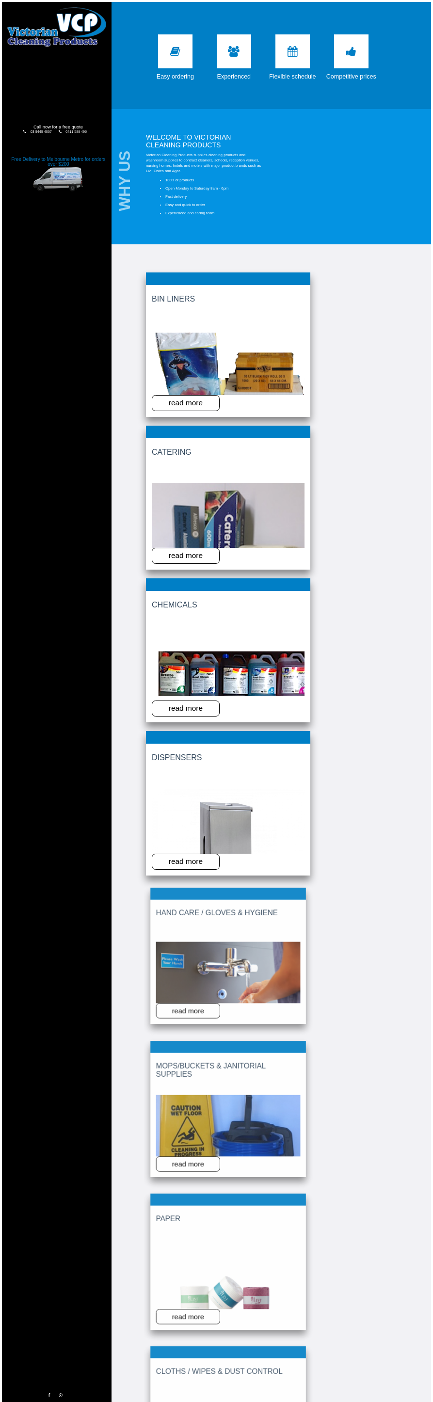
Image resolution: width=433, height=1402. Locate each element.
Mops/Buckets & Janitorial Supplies (230, 408)
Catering (223, 294)
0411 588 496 (66, 125)
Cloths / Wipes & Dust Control (350, 408)
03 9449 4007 (33, 125)
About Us (48, 57)
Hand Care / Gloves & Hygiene (167, 408)
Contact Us (47, 98)
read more (172, 355)
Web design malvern (369, 1398)
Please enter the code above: (208, 1204)
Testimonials (47, 88)
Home (47, 47)
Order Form (48, 78)
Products (46, 67)
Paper (282, 405)
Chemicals (285, 294)
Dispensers (345, 294)
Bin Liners (164, 294)
